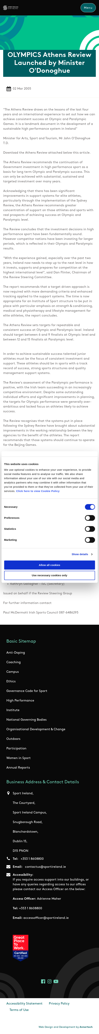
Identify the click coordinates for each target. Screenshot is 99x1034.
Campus (12, 672)
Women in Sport (18, 758)
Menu (88, 8)
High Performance (20, 700)
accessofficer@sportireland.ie (46, 918)
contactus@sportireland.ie (45, 867)
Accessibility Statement (24, 1003)
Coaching (13, 662)
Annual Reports (18, 767)
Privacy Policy (59, 1003)
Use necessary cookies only (49, 575)
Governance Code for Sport (26, 691)
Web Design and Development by (66, 1027)
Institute (12, 710)
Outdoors (13, 739)
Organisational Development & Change (35, 729)
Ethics (11, 681)
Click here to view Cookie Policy (38, 491)
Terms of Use (19, 1010)
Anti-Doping (15, 652)
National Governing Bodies (26, 720)
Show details (80, 554)
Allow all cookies (49, 564)
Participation (16, 748)
